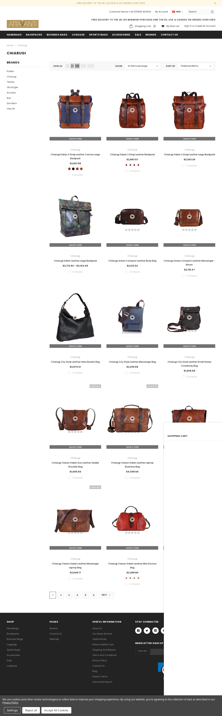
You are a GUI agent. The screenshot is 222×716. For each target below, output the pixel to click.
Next (107, 597)
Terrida (10, 81)
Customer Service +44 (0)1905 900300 (130, 11)
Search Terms (100, 678)
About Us (97, 630)
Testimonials (99, 641)
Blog (94, 673)
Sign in (188, 25)
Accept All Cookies (56, 710)
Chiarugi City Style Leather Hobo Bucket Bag (75, 362)
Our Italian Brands (102, 636)
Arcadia (11, 91)
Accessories (121, 34)
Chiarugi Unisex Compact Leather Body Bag (132, 261)
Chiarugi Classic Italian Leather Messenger (189, 463)
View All (11, 107)
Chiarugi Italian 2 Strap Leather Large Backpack (189, 153)
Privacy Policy (99, 662)
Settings (12, 710)
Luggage (78, 34)
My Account (161, 11)
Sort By (170, 65)
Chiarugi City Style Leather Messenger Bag (132, 362)
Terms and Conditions (104, 657)
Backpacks (13, 636)
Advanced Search (102, 684)
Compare (207, 597)
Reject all (31, 710)
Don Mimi (12, 102)
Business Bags (57, 34)
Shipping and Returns (104, 652)
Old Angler (12, 86)
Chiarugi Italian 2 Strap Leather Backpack (132, 153)
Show (118, 65)
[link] (175, 673)
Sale (9, 662)
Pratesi (10, 70)
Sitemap (54, 641)
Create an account (205, 25)
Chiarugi (11, 75)
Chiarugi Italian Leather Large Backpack (75, 261)
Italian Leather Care (103, 646)
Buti (9, 97)
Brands (151, 34)
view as (57, 65)
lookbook (12, 668)
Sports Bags (98, 34)
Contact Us (56, 636)
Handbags (14, 34)
